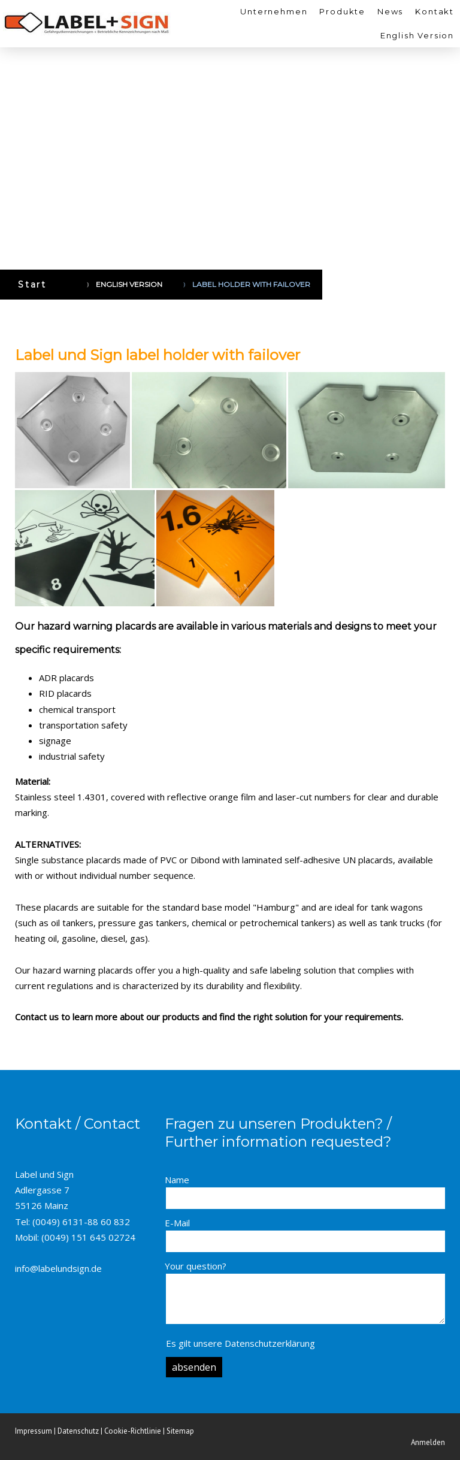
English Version (417, 35)
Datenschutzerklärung (270, 1343)
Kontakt (434, 11)
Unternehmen (273, 11)
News (390, 11)
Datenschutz (78, 1431)
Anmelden (428, 1442)
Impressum (33, 1431)
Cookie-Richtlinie (132, 1431)
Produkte (342, 11)
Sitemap (180, 1431)
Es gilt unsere (240, 1343)
